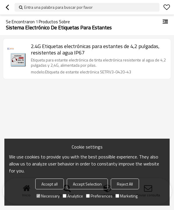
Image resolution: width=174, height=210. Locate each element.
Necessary (48, 196)
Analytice (73, 196)
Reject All (125, 184)
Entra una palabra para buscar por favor (58, 7)
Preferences (99, 196)
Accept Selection (87, 184)
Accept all (49, 184)
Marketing (126, 196)
